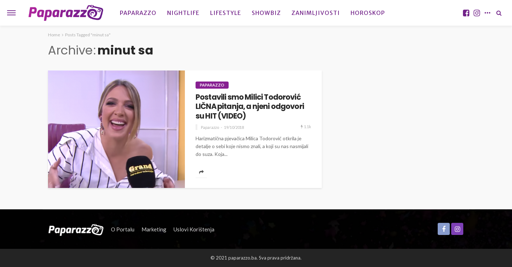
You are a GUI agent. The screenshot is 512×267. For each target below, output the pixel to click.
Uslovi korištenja (194, 229)
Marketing (154, 229)
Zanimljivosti (316, 12)
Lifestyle (225, 12)
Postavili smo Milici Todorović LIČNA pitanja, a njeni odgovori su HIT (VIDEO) (250, 107)
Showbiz (266, 12)
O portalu (122, 229)
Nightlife (183, 12)
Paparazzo (138, 12)
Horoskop (368, 12)
